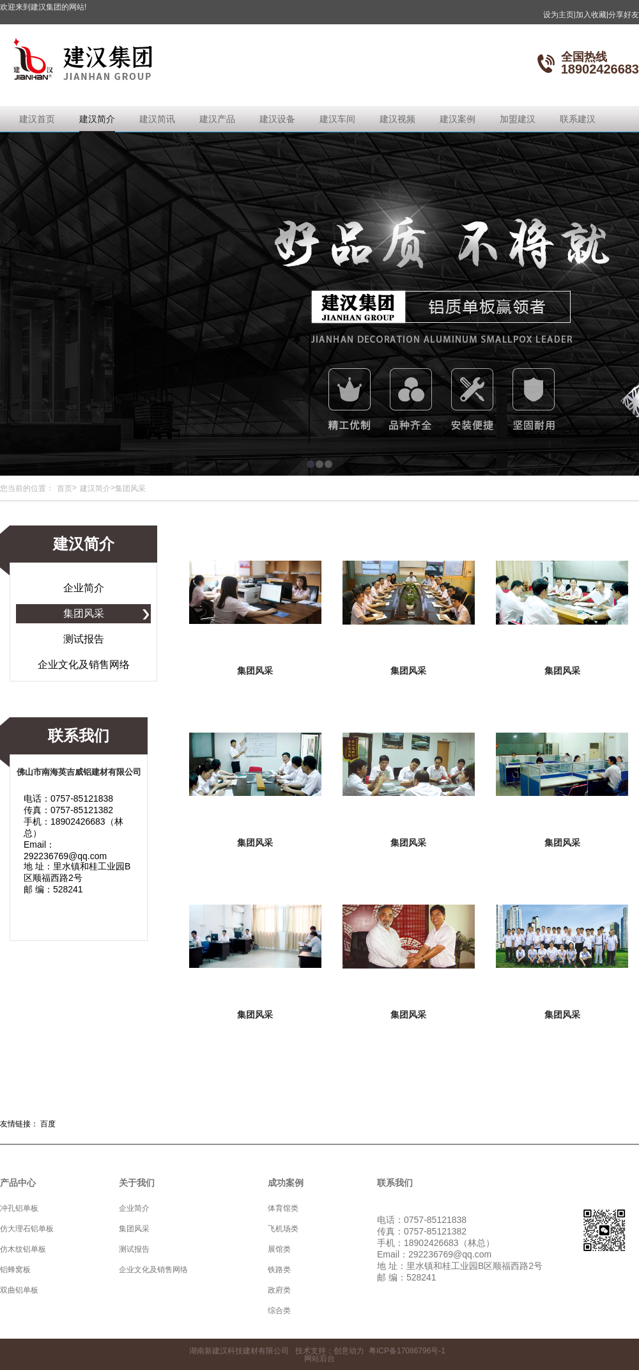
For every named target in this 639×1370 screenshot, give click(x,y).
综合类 (279, 1310)
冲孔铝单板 (19, 1208)
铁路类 (279, 1269)
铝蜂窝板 (15, 1269)
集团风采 (83, 613)
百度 (48, 1124)
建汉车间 (337, 119)
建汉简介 (97, 119)
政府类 (279, 1290)
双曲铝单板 (19, 1290)
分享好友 (623, 15)
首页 (64, 488)
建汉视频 (397, 119)
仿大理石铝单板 (27, 1229)
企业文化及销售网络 (84, 664)
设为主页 (559, 15)
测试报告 (83, 639)
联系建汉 (578, 119)
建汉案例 (457, 119)
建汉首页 (37, 119)
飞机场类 (283, 1229)
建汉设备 (277, 119)
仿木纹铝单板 (23, 1249)
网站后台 (319, 1358)
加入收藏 (592, 15)
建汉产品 (217, 119)
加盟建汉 (517, 119)
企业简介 (83, 587)
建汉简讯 (157, 119)
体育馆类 (283, 1208)
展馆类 (279, 1249)
